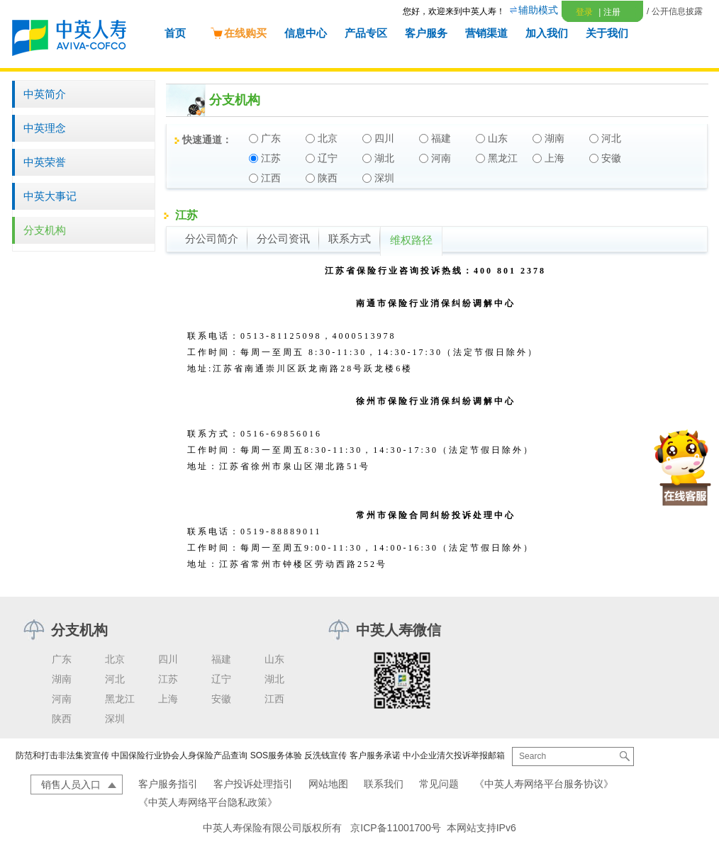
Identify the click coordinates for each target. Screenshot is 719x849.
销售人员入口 (71, 784)
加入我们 (546, 33)
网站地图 (328, 783)
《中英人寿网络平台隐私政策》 (207, 802)
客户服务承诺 (375, 755)
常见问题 (439, 783)
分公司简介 (211, 238)
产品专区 (366, 33)
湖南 (62, 679)
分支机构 (44, 230)
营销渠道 (486, 33)
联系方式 (349, 238)
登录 (584, 12)
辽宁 (221, 679)
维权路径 (411, 240)
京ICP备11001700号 (395, 827)
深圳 (115, 718)
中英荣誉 (44, 162)
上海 (168, 698)
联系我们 (383, 783)
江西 (274, 698)
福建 (221, 659)
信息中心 (305, 33)
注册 (609, 12)
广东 (62, 659)
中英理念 (44, 128)
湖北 (274, 679)
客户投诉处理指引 (253, 783)
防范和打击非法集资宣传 (62, 755)
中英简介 (44, 94)
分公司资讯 (283, 238)
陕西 (62, 718)
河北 (115, 679)
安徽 (221, 698)
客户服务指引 (168, 783)
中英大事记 (50, 196)
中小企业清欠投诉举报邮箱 (454, 755)
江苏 (168, 679)
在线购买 (238, 33)
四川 (168, 659)
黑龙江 (120, 698)
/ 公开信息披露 (675, 11)
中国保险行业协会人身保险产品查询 (179, 755)
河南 (62, 698)
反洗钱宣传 (325, 755)
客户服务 (426, 33)
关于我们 (607, 33)
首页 (175, 33)
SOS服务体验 (276, 755)
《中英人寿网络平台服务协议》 (543, 783)
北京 (115, 659)
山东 (274, 659)
